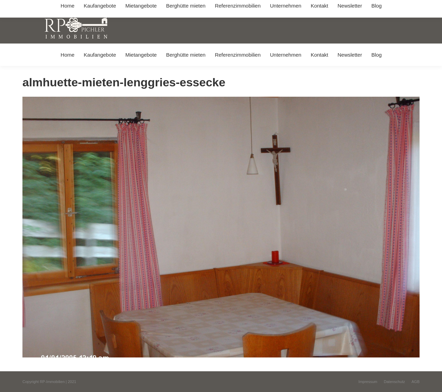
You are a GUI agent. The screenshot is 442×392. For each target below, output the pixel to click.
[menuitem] (67, 55)
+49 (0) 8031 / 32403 (132, 6)
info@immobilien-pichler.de (186, 6)
